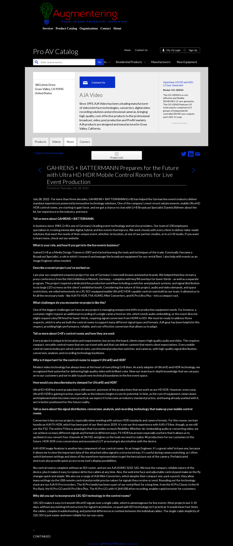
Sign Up (193, 50)
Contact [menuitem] (105, 28)
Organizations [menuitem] (88, 28)
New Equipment (187, 62)
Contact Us (141, 49)
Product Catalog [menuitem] (66, 28)
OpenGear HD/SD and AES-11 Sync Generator (178, 84)
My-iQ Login (173, 50)
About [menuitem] (117, 28)
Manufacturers (160, 62)
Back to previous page (48, 153)
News (127, 49)
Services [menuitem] (48, 28)
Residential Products (130, 62)
